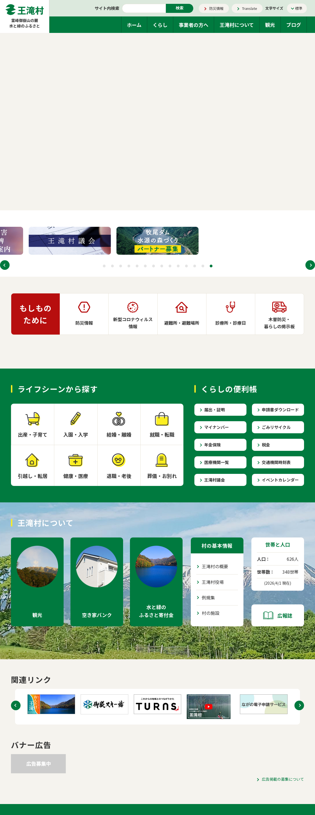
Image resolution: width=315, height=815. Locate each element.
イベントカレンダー (280, 480)
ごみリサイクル (276, 427)
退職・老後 (119, 475)
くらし (160, 24)
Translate (249, 8)
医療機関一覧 (216, 462)
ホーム (134, 24)
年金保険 (212, 445)
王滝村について (237, 24)
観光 (270, 24)
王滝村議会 (214, 480)
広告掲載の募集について (283, 779)
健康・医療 (75, 475)
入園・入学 (75, 434)
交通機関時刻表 (276, 462)
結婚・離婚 (119, 434)
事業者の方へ (193, 24)
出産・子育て (32, 434)
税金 (266, 445)
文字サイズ (274, 8)
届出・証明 (214, 409)
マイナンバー (216, 427)
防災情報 (216, 8)
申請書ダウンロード (280, 409)
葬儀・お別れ (162, 475)
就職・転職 (162, 434)
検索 (179, 8)
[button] (5, 265)
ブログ (293, 24)
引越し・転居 (32, 475)
